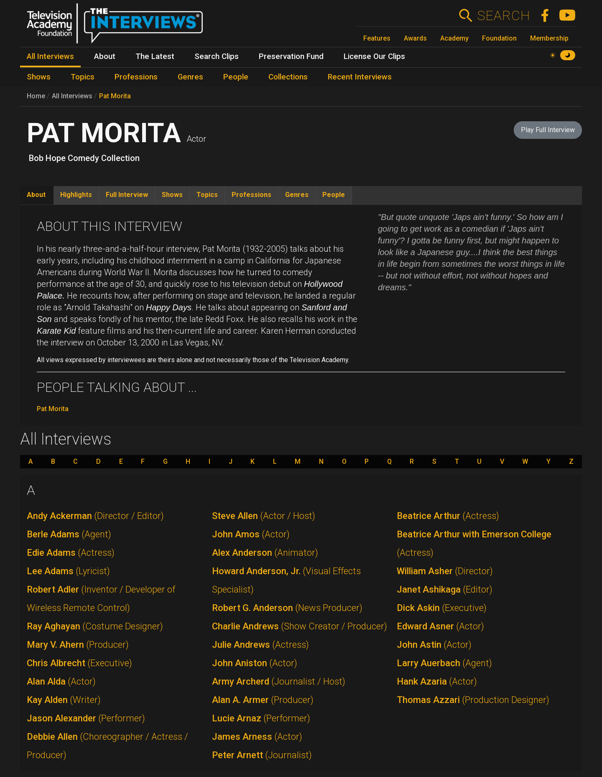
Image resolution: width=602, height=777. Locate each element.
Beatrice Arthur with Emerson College (474, 543)
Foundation (499, 38)
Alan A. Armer (263, 700)
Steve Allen (263, 516)
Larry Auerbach (444, 663)
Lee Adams (68, 571)
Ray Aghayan (95, 626)
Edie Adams (71, 552)
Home (36, 96)
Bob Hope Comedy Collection (84, 158)
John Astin (434, 644)
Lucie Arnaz (261, 718)
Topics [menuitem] (82, 77)
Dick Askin (442, 608)
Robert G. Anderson (287, 608)
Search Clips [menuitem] (216, 56)
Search (503, 15)
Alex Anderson (265, 552)
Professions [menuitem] (136, 77)
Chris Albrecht (79, 663)
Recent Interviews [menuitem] (360, 77)
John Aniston (254, 663)
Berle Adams (69, 534)
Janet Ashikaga (444, 589)
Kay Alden (64, 700)
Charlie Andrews (299, 626)
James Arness (257, 736)
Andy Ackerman (95, 516)
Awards (415, 38)
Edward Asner (440, 626)
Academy (454, 38)
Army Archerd (278, 681)
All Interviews (72, 96)
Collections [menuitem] (288, 77)
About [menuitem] (104, 56)
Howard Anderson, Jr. (286, 580)
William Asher (445, 571)
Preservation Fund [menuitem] (291, 56)
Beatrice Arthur (448, 516)
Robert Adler (101, 598)
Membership (549, 38)
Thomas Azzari (473, 700)
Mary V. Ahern (78, 644)
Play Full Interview (548, 130)
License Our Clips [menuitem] (374, 56)
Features (376, 38)
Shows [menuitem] (39, 77)
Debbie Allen (107, 745)
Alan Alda (61, 681)
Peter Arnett (262, 755)
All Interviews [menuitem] (50, 56)
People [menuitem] (235, 77)
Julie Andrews (260, 644)
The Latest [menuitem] (154, 56)
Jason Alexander (86, 718)
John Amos (251, 534)
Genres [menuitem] (190, 77)
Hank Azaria (437, 681)
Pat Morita (115, 96)
